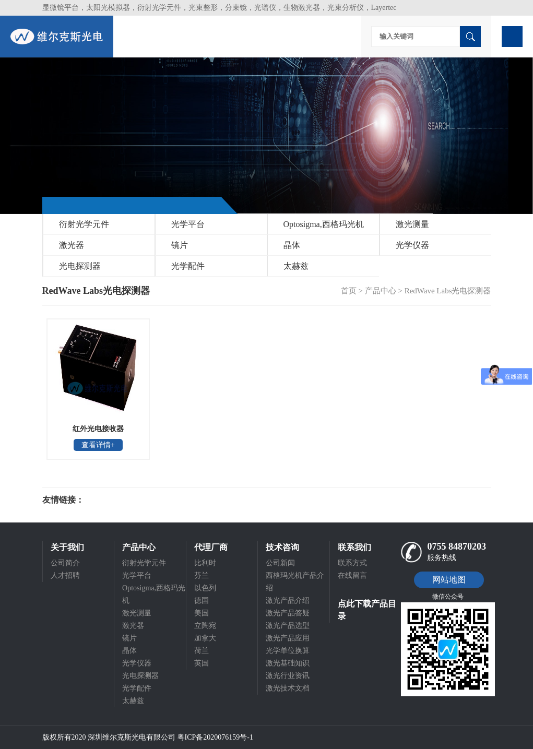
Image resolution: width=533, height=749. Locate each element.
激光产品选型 (288, 625)
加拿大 (205, 638)
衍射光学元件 (84, 224)
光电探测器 (80, 265)
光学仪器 (412, 245)
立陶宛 (205, 625)
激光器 (71, 245)
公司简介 (65, 563)
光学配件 (188, 265)
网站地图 (449, 579)
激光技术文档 (288, 688)
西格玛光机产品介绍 (295, 582)
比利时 (205, 563)
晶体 (291, 245)
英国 (201, 663)
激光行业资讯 (288, 676)
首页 (349, 291)
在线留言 (352, 575)
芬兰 (201, 575)
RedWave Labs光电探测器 (448, 291)
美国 (201, 613)
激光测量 (412, 224)
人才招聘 (65, 575)
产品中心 (380, 291)
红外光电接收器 (98, 429)
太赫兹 (296, 265)
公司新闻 (280, 563)
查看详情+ (98, 445)
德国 (201, 600)
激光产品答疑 (288, 613)
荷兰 (201, 651)
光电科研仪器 (115, 500)
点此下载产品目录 (367, 610)
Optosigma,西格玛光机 (323, 224)
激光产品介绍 (288, 600)
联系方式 (352, 563)
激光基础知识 (288, 663)
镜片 (179, 245)
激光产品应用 (288, 638)
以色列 (205, 588)
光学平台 (188, 224)
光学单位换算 (288, 651)
